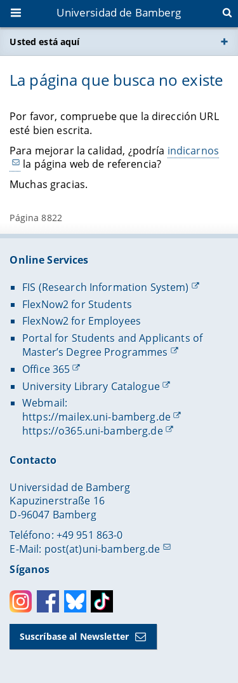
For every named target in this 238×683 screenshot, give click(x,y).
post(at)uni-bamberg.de (102, 549)
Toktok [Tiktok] (102, 601)
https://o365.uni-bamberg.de (92, 431)
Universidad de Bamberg (118, 12)
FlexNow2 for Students (77, 304)
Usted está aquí (44, 42)
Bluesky (75, 601)
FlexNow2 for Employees (81, 321)
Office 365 (46, 369)
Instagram (21, 601)
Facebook (48, 601)
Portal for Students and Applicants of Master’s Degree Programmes (112, 345)
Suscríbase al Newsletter (74, 636)
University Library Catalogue (91, 386)
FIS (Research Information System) (105, 287)
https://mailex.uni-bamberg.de (96, 417)
